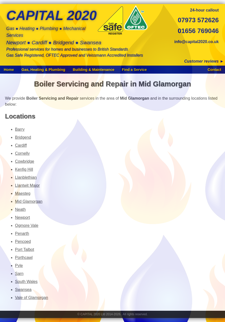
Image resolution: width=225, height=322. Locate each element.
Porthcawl (24, 257)
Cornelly (22, 153)
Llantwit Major (27, 185)
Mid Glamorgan (28, 201)
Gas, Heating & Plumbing (43, 70)
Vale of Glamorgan (31, 297)
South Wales (26, 281)
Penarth (22, 233)
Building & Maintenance (93, 70)
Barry (20, 129)
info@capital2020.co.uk (196, 42)
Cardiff (21, 145)
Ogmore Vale (26, 225)
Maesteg (22, 193)
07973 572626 (198, 20)
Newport (22, 217)
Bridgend (23, 137)
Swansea (23, 289)
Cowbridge (24, 161)
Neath (20, 209)
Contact (214, 70)
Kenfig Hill (24, 169)
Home (9, 70)
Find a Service (134, 70)
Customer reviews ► (204, 61)
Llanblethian (26, 177)
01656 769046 (198, 30)
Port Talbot (24, 249)
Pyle (19, 265)
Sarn (19, 273)
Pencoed (23, 241)
